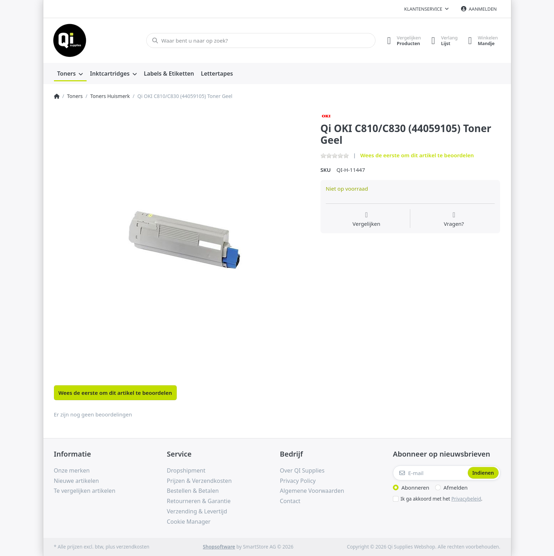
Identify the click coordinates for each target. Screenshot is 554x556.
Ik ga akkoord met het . (442, 499)
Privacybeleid (466, 499)
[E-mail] (429, 472)
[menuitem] (70, 74)
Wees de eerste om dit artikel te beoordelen (417, 155)
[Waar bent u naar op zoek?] (260, 40)
